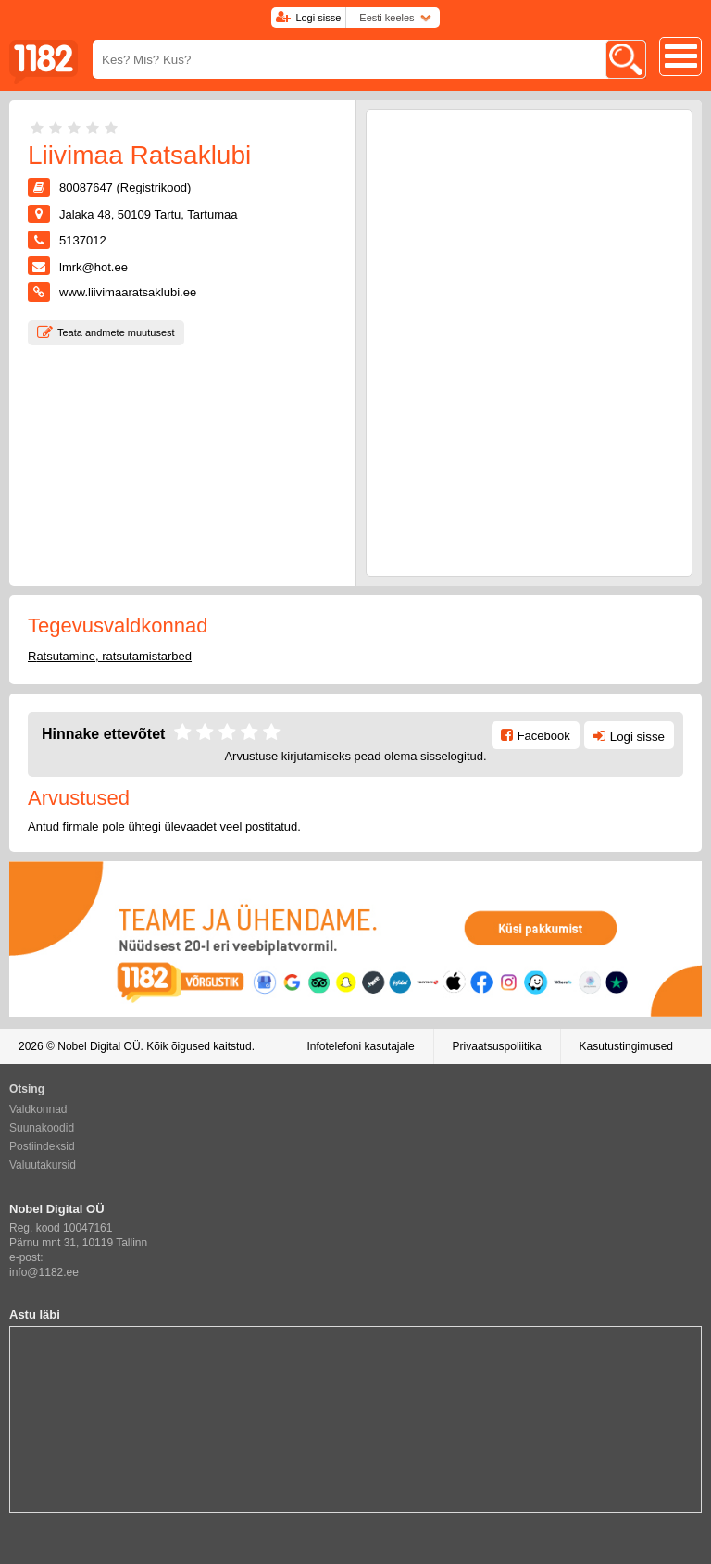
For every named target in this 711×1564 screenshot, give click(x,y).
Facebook (544, 736)
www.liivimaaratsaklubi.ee (127, 292)
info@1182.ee (44, 1272)
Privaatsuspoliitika (497, 1046)
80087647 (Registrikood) (125, 187)
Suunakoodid (41, 1127)
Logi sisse (318, 17)
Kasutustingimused (626, 1046)
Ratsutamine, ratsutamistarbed (110, 656)
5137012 (82, 240)
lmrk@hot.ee (93, 267)
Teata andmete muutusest (116, 332)
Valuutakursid (42, 1164)
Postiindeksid (42, 1146)
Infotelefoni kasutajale (360, 1046)
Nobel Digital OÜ (98, 1046)
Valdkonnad (38, 1109)
